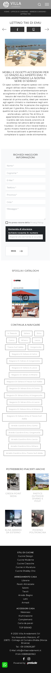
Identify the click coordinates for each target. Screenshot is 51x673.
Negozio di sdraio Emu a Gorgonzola (24, 395)
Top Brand (25, 627)
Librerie (25, 580)
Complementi (25, 619)
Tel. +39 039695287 (25, 647)
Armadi (25, 602)
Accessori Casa (25, 608)
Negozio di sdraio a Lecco (24, 368)
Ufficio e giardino (19, 12)
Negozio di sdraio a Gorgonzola (24, 361)
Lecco (37, 340)
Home (6, 12)
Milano (24, 340)
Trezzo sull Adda (15, 347)
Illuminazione (25, 616)
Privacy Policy (36, 222)
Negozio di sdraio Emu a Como (24, 388)
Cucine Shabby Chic (25, 571)
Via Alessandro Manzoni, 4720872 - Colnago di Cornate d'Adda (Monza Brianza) (25, 640)
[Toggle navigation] (47, 4)
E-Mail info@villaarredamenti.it (25, 650)
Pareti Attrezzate (25, 584)
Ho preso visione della (26, 222)
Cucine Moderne (25, 560)
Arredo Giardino (38, 12)
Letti (25, 599)
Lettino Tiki (25, 14)
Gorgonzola (35, 347)
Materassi (25, 612)
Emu (39, 333)
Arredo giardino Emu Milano (24, 446)
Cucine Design (25, 556)
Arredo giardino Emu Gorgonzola (25, 432)
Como (11, 340)
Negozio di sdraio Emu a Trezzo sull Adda (24, 417)
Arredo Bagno (25, 595)
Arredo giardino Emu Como (24, 425)
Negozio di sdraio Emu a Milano (24, 409)
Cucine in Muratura (25, 567)
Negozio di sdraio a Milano (24, 375)
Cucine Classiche (25, 563)
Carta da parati (25, 623)
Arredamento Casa (25, 577)
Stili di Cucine (25, 552)
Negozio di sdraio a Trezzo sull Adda (24, 381)
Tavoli (25, 591)
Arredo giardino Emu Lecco (24, 439)
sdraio (27, 333)
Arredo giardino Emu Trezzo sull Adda (24, 453)
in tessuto (12, 333)
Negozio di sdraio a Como (24, 354)
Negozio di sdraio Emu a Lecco (24, 402)
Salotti (25, 588)
